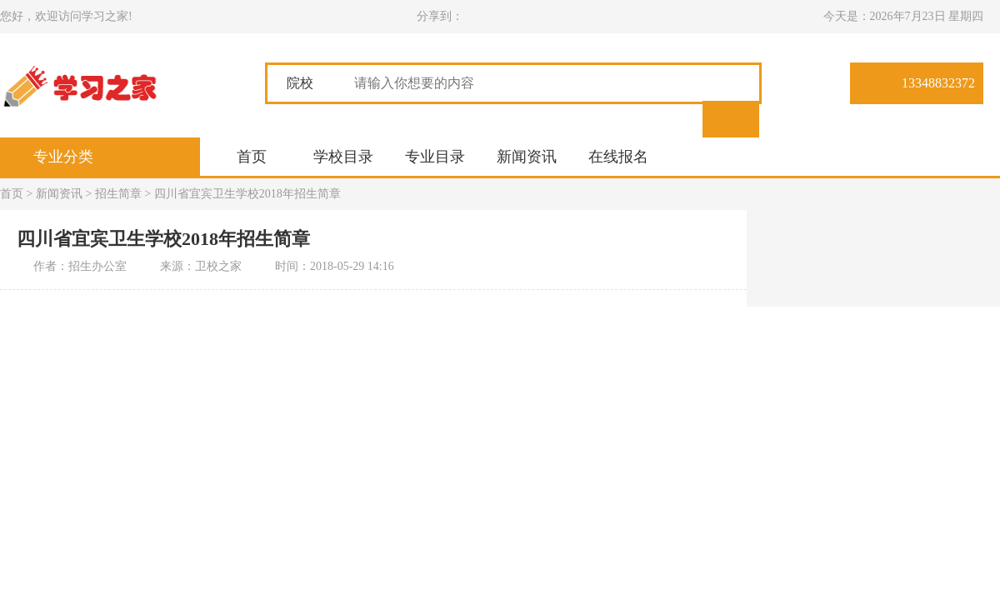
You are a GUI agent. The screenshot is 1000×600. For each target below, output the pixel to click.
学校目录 (343, 156)
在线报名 (618, 156)
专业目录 (435, 156)
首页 (252, 156)
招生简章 (118, 194)
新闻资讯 (527, 156)
